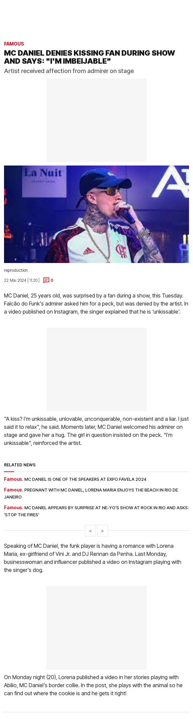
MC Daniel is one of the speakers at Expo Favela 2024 (85, 479)
